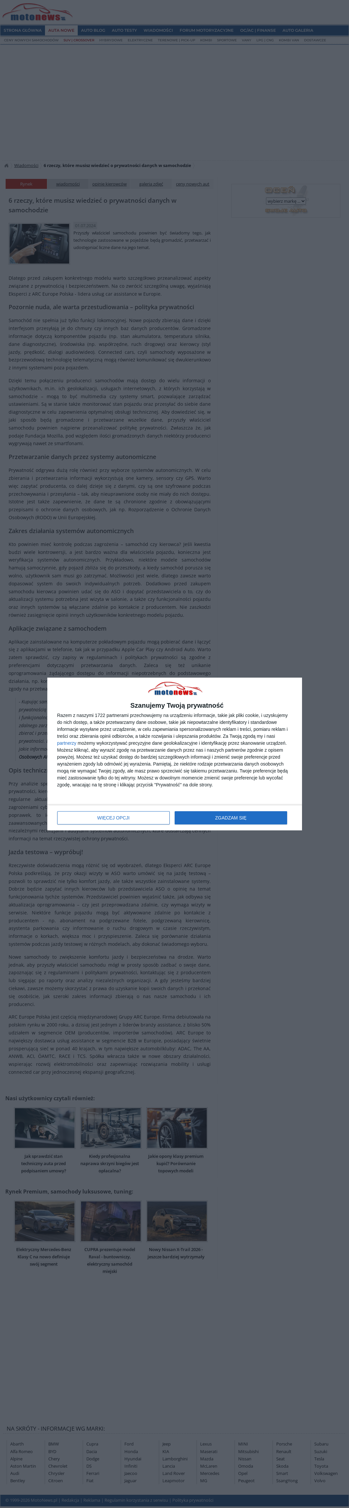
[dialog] (174, 754)
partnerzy (66, 743)
